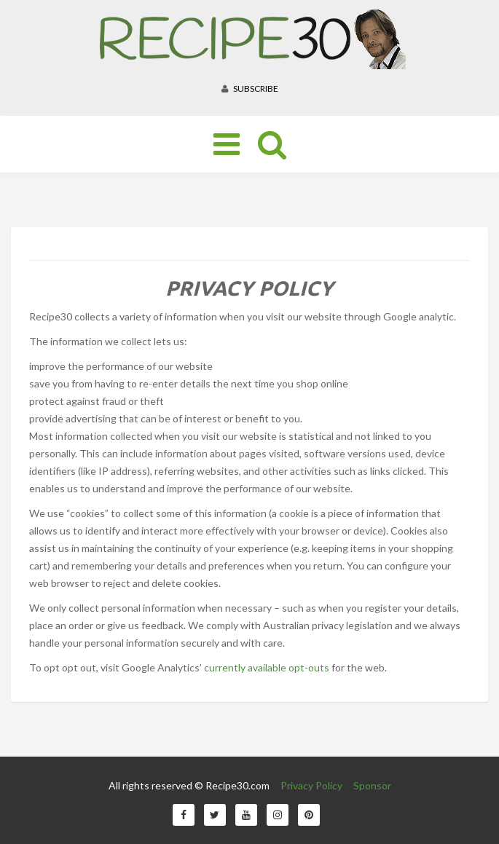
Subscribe (249, 88)
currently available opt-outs (266, 667)
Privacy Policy (311, 785)
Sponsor (372, 785)
